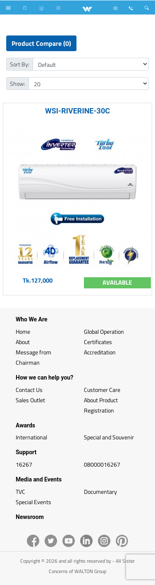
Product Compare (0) (41, 43)
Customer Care (102, 389)
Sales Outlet (30, 400)
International (31, 437)
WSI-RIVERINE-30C (77, 110)
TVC (20, 491)
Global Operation (104, 331)
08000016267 (102, 464)
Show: (17, 83)
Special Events (33, 502)
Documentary (100, 491)
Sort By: (19, 64)
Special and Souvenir (109, 437)
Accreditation (100, 352)
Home (23, 331)
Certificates (98, 341)
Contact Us (29, 389)
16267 (24, 464)
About (23, 341)
